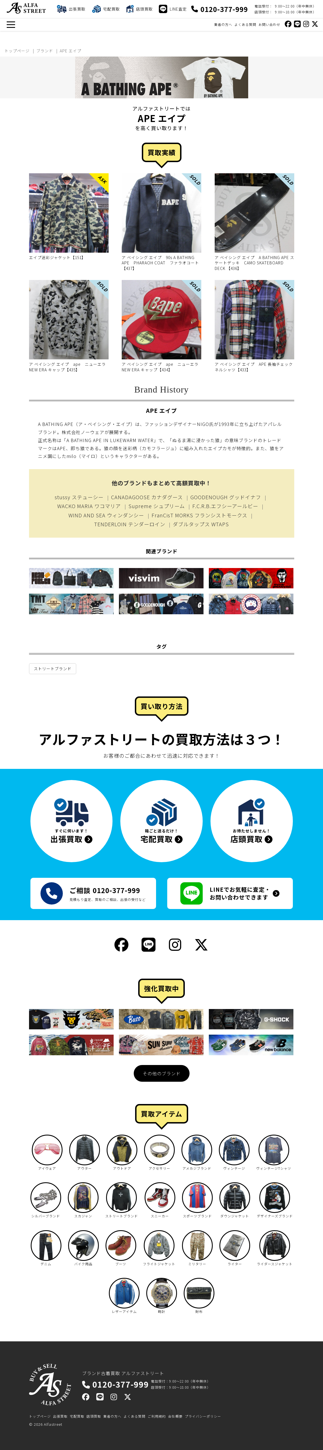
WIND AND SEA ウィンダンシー (106, 515)
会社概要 (175, 1416)
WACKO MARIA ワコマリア (89, 506)
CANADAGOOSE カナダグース (147, 497)
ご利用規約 (157, 1416)
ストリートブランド (52, 668)
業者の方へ (223, 24)
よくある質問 (245, 24)
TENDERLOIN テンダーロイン (129, 524)
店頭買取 (94, 1416)
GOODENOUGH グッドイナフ (225, 497)
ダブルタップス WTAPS (201, 524)
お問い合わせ (269, 24)
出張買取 (60, 1416)
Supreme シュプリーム (156, 506)
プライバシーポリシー (203, 1416)
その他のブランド (162, 1073)
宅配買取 (77, 1416)
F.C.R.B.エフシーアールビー (225, 506)
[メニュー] (10, 24)
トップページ (40, 1416)
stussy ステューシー (79, 497)
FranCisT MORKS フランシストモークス (199, 515)
